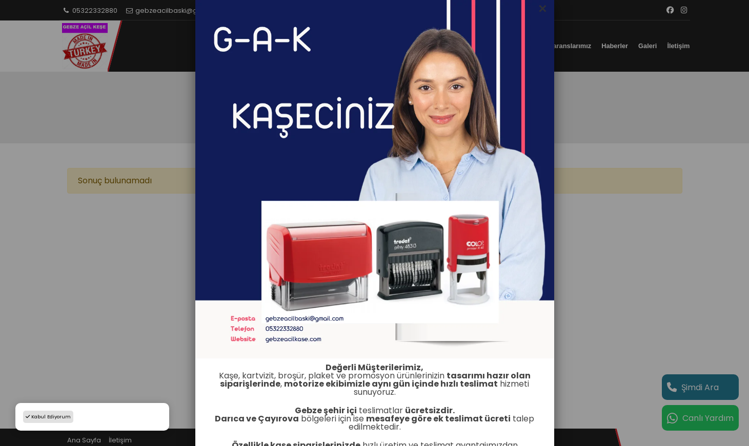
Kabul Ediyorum (48, 416)
